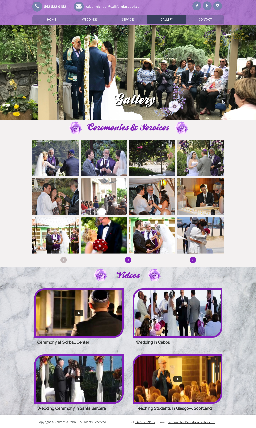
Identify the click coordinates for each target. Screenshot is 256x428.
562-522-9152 (145, 422)
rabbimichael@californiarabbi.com (191, 422)
